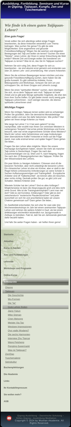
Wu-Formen (14, 299)
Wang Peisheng (16, 342)
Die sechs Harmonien (19, 334)
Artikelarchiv (10, 282)
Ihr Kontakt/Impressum (15, 388)
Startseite (9, 234)
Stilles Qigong (23, 418)
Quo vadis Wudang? (18, 330)
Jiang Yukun (14, 311)
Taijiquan (9, 291)
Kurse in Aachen (12, 248)
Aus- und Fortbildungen (16, 255)
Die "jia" (12, 303)
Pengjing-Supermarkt (19, 346)
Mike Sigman (14, 314)
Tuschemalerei (12, 358)
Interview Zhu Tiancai (19, 338)
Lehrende (8, 261)
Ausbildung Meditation (44, 418)
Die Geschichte (16, 295)
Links (6, 381)
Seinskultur (11, 362)
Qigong (9, 287)
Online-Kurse (10, 275)
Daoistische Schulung (51, 416)
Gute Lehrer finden (17, 307)
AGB (6, 401)
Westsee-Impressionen (20, 326)
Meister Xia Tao (16, 322)
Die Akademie (11, 374)
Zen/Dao (9, 354)
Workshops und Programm (17, 268)
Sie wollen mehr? (12, 394)
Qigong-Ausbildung (27, 416)
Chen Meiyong (15, 318)
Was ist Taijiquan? (17, 350)
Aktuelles (8, 241)
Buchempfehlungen (14, 367)
